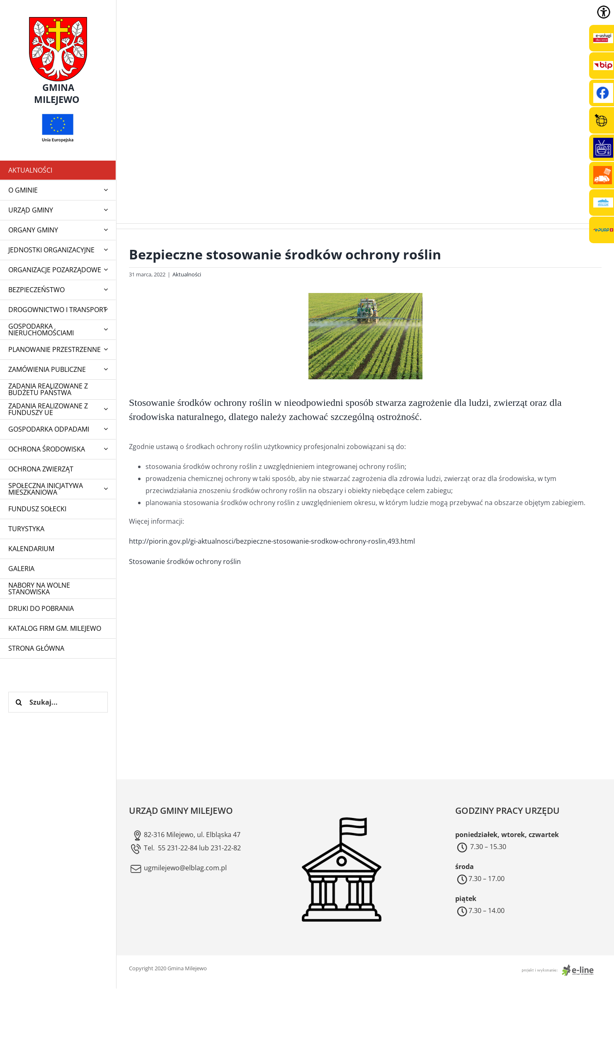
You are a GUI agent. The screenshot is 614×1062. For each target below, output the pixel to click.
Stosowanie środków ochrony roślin (185, 561)
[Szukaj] (18, 702)
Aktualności (186, 274)
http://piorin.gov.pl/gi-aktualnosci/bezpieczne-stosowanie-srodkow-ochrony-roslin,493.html (272, 541)
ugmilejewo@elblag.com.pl (178, 867)
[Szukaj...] (58, 702)
